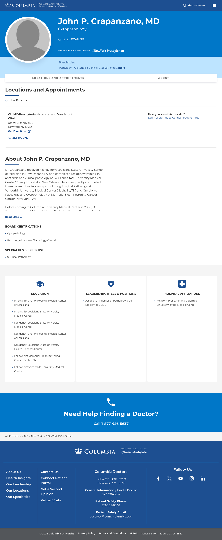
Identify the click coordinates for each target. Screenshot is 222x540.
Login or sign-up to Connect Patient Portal (174, 117)
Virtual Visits (51, 500)
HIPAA (134, 533)
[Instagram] (191, 478)
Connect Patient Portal (54, 481)
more (121, 67)
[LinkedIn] (202, 478)
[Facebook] (158, 478)
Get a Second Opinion (51, 492)
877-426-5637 (111, 494)
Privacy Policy (86, 533)
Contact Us (49, 472)
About (163, 78)
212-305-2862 (174, 533)
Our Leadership (18, 484)
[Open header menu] (214, 5)
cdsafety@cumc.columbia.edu (111, 516)
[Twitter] (169, 478)
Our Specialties (18, 497)
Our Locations (17, 491)
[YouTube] (180, 478)
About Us (13, 472)
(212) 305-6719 (73, 39)
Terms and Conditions (112, 533)
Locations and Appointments (58, 78)
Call (111, 424)
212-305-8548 (111, 505)
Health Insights (18, 478)
